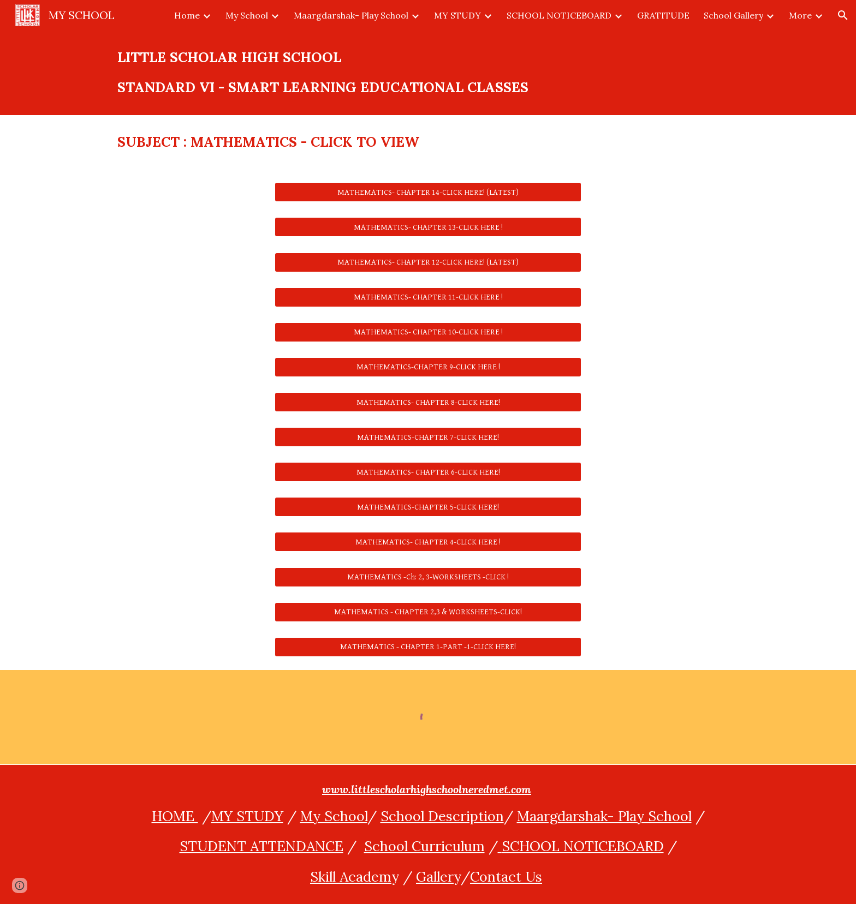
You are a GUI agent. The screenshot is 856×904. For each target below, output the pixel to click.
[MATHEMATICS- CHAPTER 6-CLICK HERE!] (428, 471)
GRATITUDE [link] (663, 15)
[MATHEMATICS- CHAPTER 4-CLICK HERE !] (428, 541)
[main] (428, 73)
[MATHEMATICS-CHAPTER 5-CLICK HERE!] (428, 506)
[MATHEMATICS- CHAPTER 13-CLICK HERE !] (428, 227)
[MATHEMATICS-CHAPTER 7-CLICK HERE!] (428, 437)
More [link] (800, 15)
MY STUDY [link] (457, 15)
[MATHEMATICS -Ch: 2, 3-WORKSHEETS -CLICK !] (428, 576)
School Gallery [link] (733, 15)
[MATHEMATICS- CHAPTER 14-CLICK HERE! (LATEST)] (428, 192)
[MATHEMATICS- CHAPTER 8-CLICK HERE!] (428, 402)
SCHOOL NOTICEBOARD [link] (559, 15)
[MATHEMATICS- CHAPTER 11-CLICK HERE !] (428, 297)
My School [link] (246, 15)
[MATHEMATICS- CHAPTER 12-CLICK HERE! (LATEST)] (428, 261)
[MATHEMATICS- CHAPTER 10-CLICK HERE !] (428, 332)
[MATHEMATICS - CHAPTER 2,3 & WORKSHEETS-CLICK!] (428, 612)
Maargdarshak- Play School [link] (351, 15)
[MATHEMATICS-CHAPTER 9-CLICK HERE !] (428, 367)
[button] (843, 15)
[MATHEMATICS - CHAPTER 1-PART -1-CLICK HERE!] (428, 647)
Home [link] (187, 15)
